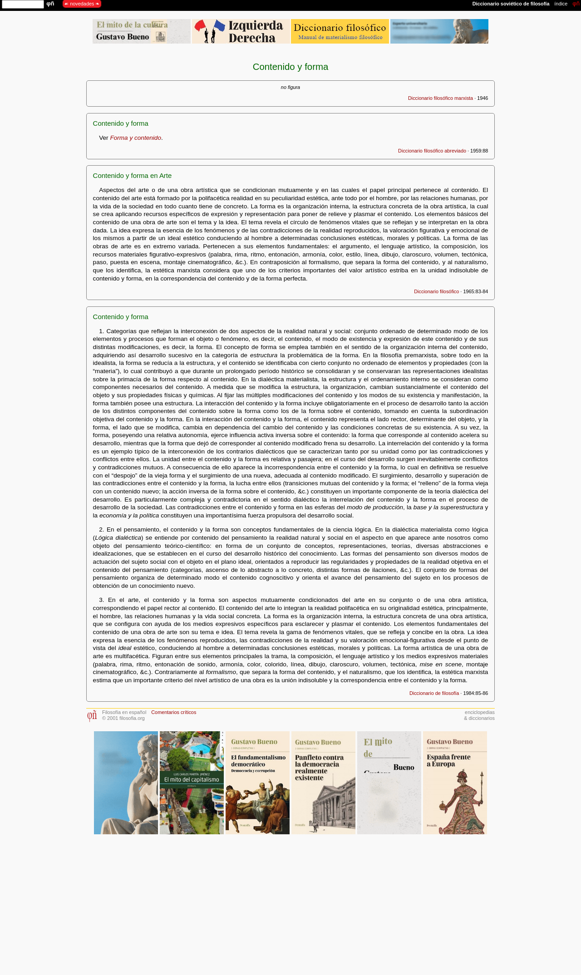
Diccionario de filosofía (434, 693)
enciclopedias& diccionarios (479, 715)
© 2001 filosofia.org (123, 718)
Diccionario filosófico (436, 291)
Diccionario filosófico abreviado (432, 150)
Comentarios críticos (173, 712)
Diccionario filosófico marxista (440, 98)
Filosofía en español (124, 712)
